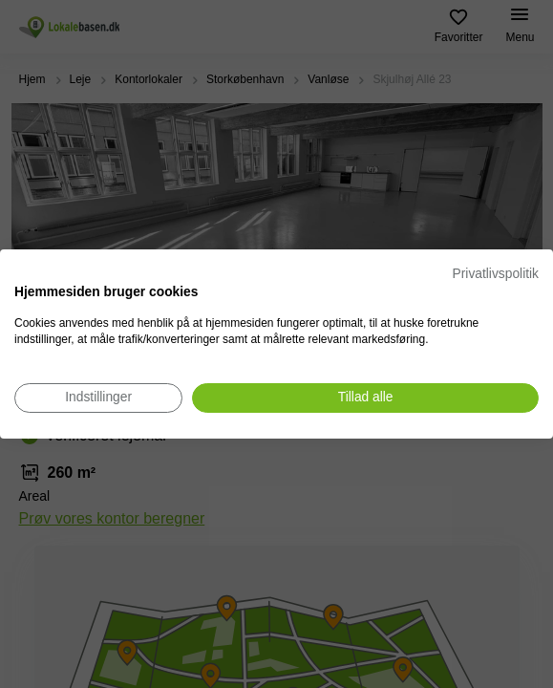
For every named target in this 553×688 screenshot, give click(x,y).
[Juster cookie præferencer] (98, 398)
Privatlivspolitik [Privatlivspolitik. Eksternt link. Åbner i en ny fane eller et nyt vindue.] (496, 274)
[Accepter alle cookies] (365, 398)
